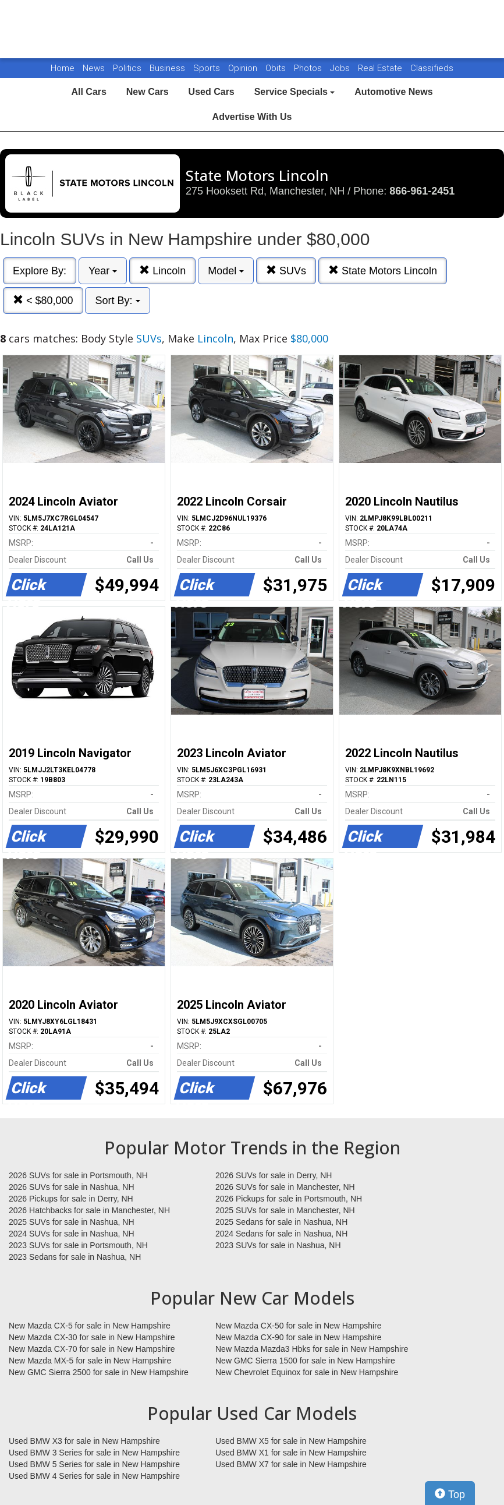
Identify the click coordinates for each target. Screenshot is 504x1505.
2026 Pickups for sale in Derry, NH (71, 1198)
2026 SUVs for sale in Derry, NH (273, 1175)
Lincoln (162, 270)
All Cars (88, 92)
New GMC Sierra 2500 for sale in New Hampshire (99, 1372)
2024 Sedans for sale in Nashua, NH (281, 1233)
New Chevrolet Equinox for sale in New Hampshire (306, 1372)
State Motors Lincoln (382, 270)
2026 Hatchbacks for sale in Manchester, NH (89, 1210)
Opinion (244, 68)
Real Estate (381, 68)
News (94, 68)
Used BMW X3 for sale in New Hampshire (84, 1441)
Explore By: (39, 271)
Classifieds (431, 68)
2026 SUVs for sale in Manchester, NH (285, 1187)
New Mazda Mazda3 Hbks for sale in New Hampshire (311, 1349)
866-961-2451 (422, 191)
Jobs (341, 68)
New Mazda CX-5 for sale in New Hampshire (90, 1325)
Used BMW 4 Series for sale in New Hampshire (94, 1476)
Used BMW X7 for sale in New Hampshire (291, 1464)
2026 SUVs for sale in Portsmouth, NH (78, 1175)
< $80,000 (43, 300)
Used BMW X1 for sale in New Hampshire (291, 1452)
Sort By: (117, 300)
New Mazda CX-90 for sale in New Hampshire (298, 1337)
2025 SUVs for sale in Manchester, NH (285, 1210)
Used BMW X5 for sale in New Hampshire (291, 1441)
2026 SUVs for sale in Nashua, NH (71, 1187)
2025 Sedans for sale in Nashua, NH (281, 1222)
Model (226, 271)
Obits (276, 68)
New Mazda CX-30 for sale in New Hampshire (92, 1337)
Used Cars (212, 92)
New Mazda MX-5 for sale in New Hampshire (90, 1360)
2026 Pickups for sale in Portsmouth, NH (288, 1198)
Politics (127, 68)
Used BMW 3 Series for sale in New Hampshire (94, 1452)
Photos (309, 68)
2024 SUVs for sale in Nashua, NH (71, 1233)
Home (62, 68)
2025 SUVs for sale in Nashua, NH (71, 1222)
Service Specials (294, 92)
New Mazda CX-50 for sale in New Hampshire (298, 1325)
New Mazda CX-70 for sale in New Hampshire (92, 1349)
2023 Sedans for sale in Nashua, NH (75, 1257)
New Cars (147, 92)
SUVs (286, 270)
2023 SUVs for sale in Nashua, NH (278, 1245)
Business (168, 68)
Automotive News (393, 92)
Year (102, 271)
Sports (207, 68)
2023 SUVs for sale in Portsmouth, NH (78, 1245)
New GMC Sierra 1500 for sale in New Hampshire (305, 1360)
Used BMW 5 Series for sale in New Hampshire (94, 1464)
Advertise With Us (252, 117)
